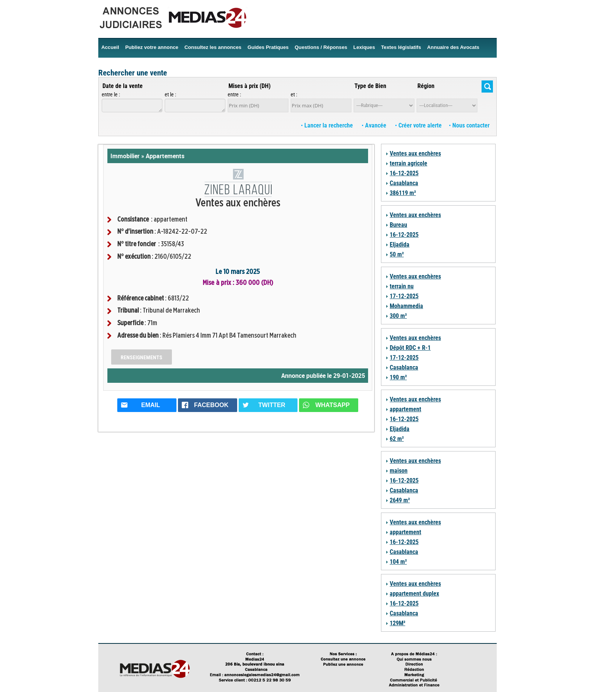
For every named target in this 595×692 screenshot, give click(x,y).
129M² (397, 623)
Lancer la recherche (327, 125)
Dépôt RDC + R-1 (410, 347)
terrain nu (402, 286)
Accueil (110, 47)
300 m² (398, 315)
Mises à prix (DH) (249, 86)
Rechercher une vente (132, 73)
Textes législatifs (401, 47)
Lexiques (364, 47)
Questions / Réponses (321, 47)
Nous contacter (469, 125)
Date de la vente (122, 86)
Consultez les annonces (212, 47)
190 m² (398, 377)
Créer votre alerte (418, 125)
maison (399, 470)
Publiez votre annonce (151, 47)
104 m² (398, 561)
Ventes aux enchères (415, 153)
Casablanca (404, 183)
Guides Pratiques (267, 47)
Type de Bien (370, 86)
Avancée (375, 125)
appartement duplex (414, 593)
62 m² (397, 438)
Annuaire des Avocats (453, 47)
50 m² (397, 254)
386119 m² (403, 193)
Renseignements (141, 357)
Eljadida (399, 244)
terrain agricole (408, 163)
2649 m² (400, 500)
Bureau (398, 224)
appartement (405, 409)
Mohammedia (406, 306)
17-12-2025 (404, 296)
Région (425, 86)
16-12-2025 (404, 173)
